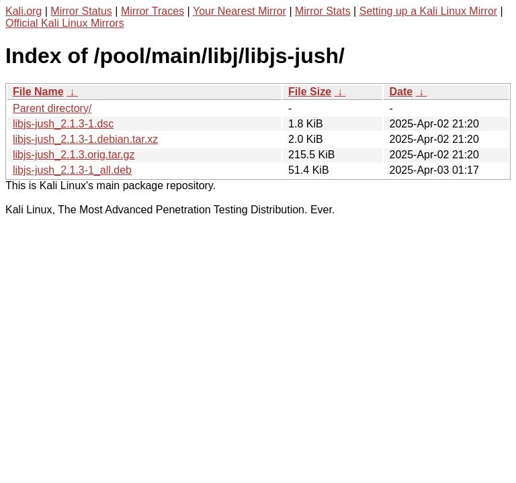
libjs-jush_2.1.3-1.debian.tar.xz (85, 139)
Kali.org (23, 11)
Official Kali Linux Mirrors (64, 23)
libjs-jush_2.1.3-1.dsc (63, 123)
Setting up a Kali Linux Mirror (428, 11)
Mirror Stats (323, 11)
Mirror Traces (152, 11)
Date (401, 91)
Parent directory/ (52, 108)
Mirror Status (81, 11)
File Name (38, 91)
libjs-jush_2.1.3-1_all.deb (72, 170)
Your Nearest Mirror (239, 11)
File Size (309, 91)
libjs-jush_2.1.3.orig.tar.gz (73, 154)
